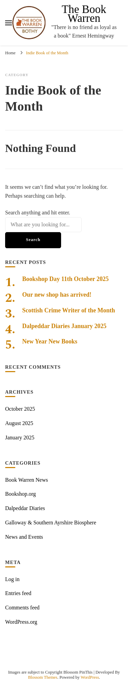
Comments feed (22, 607)
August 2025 (19, 423)
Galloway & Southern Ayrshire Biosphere (50, 522)
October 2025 (20, 409)
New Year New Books (49, 341)
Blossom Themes (42, 677)
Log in (12, 579)
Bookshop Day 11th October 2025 (65, 279)
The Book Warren (84, 13)
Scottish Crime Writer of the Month (68, 310)
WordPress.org (21, 622)
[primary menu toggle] (8, 22)
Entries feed (18, 593)
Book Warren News (26, 480)
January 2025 (19, 437)
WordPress (90, 677)
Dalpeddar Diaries (25, 508)
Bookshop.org (20, 494)
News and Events (24, 537)
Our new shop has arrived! (56, 294)
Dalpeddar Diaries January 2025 (64, 326)
